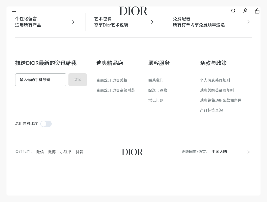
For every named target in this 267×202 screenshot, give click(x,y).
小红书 (65, 152)
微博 (52, 152)
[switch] (46, 124)
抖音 (79, 152)
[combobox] (227, 152)
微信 (40, 152)
